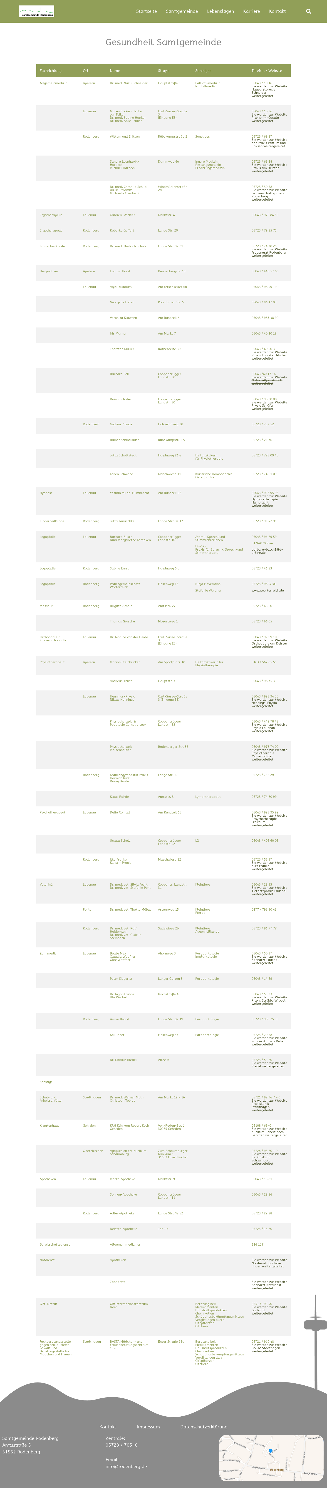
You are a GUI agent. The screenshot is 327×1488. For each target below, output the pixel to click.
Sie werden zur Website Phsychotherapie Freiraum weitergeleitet (269, 820)
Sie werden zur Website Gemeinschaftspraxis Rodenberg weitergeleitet (269, 194)
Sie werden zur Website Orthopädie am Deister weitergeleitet (269, 643)
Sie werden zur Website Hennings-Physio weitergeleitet (269, 703)
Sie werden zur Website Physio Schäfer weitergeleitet (269, 405)
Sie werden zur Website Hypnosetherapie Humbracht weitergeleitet (269, 501)
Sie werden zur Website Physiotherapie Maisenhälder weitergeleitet (269, 754)
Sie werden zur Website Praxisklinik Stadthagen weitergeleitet (269, 1105)
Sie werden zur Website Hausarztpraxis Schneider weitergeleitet (269, 91)
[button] (309, 11)
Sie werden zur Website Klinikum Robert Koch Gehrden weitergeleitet (269, 1132)
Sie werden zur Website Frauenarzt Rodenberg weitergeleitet (269, 252)
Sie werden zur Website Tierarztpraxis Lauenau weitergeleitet (269, 891)
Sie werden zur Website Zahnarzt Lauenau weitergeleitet (269, 960)
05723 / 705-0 (122, 1445)
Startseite (146, 11)
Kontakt (277, 11)
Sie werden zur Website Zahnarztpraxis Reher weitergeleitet (269, 1041)
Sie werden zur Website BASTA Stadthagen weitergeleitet (269, 1348)
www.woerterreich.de (268, 590)
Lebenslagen (220, 11)
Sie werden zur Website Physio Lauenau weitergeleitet (269, 728)
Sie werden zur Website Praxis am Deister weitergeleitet (269, 168)
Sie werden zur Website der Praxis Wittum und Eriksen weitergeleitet (269, 143)
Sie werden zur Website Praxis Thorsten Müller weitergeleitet (269, 355)
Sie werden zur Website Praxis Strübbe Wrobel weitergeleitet (269, 1000)
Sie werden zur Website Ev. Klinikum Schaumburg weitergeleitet (269, 1159)
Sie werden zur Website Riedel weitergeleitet (269, 1064)
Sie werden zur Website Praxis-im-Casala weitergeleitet (269, 118)
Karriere (251, 11)
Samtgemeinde (182, 11)
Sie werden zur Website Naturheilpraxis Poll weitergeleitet (269, 380)
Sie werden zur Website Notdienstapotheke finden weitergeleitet (269, 1263)
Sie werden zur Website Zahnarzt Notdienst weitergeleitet (269, 1285)
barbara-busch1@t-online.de (267, 551)
